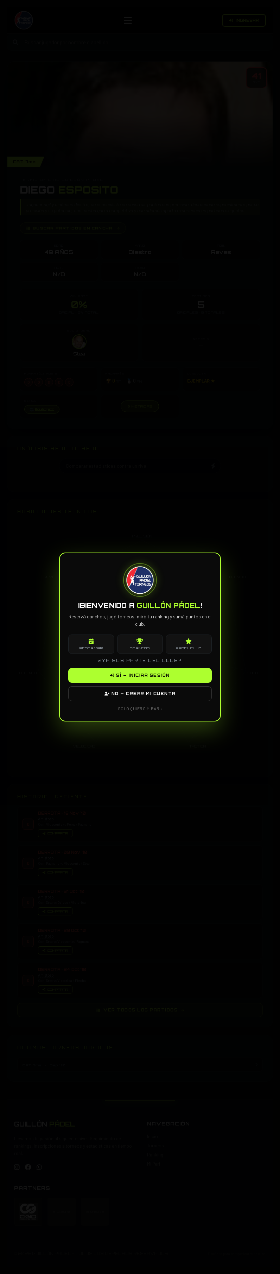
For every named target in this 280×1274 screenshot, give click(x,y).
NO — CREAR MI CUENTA (140, 693)
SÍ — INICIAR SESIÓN (140, 675)
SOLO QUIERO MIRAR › (140, 708)
